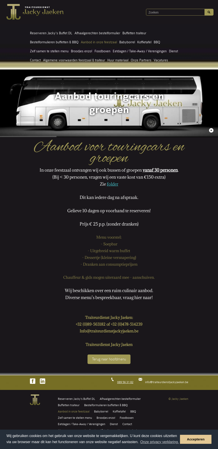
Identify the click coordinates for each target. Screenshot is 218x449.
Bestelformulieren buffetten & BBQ (54, 42)
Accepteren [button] (196, 439)
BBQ (157, 42)
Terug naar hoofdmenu (109, 359)
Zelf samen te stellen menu (49, 51)
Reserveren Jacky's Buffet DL (51, 33)
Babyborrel (127, 42)
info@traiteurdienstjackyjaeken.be (166, 382)
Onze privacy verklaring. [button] (159, 442)
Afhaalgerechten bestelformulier (97, 33)
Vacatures (161, 60)
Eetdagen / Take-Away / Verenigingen (140, 51)
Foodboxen (102, 51)
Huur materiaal (117, 60)
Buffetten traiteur (134, 33)
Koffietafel (144, 42)
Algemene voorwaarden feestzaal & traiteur (74, 60)
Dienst (173, 51)
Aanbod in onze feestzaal (99, 42)
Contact (35, 60)
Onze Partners (141, 60)
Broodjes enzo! (81, 51)
